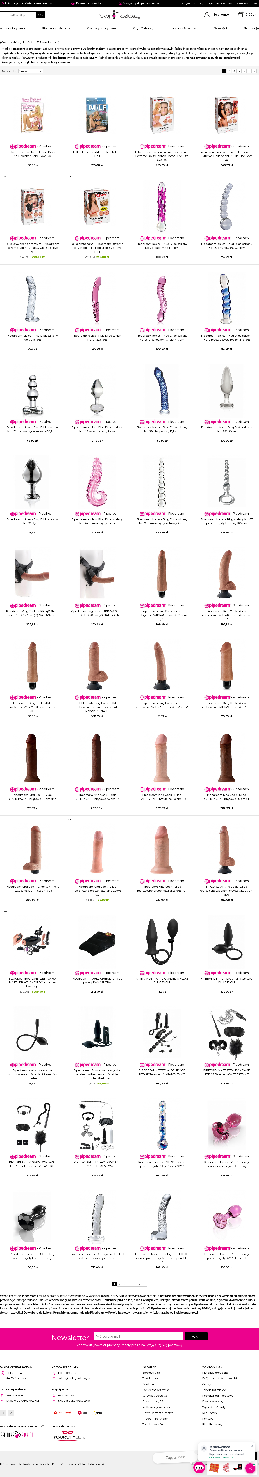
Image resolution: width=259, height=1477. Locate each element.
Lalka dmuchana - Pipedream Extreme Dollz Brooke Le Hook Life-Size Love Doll (97, 247)
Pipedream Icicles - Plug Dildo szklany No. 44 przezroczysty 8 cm (97, 429)
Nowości (220, 28)
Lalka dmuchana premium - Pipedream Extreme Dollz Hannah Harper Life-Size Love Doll (162, 156)
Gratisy (206, 1384)
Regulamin (209, 1413)
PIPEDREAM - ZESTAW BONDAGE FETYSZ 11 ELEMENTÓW (97, 1164)
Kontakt (207, 1418)
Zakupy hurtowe (247, 3)
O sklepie (148, 1384)
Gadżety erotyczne (101, 28)
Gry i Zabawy (143, 28)
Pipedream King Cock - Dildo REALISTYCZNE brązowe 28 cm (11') (226, 797)
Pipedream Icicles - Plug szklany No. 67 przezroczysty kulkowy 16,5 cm (226, 521)
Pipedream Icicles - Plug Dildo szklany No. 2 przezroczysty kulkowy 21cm (161, 521)
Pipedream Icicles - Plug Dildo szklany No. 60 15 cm (32, 337)
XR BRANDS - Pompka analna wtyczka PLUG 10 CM (227, 980)
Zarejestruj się (151, 1372)
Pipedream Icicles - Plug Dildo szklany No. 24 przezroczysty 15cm (97, 521)
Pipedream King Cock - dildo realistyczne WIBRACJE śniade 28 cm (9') (162, 615)
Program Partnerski (155, 1418)
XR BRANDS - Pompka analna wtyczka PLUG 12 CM (162, 980)
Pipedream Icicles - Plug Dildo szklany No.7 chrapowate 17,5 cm (161, 245)
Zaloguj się (149, 1367)
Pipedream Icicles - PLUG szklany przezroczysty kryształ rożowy (226, 1164)
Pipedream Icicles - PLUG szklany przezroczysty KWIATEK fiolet (226, 1256)
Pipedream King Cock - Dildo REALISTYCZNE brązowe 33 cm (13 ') (97, 797)
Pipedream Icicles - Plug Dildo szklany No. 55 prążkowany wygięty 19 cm (161, 337)
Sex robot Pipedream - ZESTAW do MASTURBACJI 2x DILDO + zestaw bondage (32, 982)
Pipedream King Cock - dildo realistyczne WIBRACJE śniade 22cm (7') (161, 705)
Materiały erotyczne (215, 1372)
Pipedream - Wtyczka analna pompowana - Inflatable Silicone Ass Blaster (32, 1074)
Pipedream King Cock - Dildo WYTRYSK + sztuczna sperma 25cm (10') (32, 888)
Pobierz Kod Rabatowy (217, 1395)
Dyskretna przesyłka (156, 1390)
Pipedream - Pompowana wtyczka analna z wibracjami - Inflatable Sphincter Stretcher (97, 1074)
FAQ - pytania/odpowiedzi (219, 1378)
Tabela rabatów (152, 1424)
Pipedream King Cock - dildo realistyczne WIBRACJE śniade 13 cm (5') (226, 707)
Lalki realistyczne (183, 28)
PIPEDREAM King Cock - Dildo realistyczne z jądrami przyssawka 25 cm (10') (226, 890)
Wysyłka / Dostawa (154, 1395)
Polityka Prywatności (156, 1407)
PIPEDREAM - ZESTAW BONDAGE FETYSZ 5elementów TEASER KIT (226, 1072)
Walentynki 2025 (213, 1367)
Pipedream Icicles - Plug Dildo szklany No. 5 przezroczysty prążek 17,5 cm (226, 337)
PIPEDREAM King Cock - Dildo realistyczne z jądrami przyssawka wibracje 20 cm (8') (97, 707)
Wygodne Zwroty (213, 1407)
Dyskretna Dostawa (220, 3)
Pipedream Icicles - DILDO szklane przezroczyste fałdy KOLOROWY (161, 1164)
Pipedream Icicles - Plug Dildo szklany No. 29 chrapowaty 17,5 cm (161, 429)
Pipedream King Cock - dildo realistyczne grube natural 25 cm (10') (162, 888)
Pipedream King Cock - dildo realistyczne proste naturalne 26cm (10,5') (97, 890)
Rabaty (198, 3)
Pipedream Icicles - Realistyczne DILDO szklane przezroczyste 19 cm (97, 1256)
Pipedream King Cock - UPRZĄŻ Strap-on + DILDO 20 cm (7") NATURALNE (97, 613)
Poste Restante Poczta (157, 1413)
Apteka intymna (12, 28)
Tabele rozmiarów (214, 1390)
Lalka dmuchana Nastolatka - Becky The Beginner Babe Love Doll (32, 154)
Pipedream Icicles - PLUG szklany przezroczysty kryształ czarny (32, 1256)
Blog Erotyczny (212, 1424)
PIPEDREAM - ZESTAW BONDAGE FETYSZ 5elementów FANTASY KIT (161, 1072)
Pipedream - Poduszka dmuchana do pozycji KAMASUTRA (97, 980)
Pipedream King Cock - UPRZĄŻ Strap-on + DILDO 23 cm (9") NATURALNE (32, 613)
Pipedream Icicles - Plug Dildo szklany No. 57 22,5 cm (97, 337)
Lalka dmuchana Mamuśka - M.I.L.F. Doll (97, 154)
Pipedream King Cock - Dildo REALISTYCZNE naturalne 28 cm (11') (162, 797)
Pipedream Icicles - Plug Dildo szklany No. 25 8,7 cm (32, 521)
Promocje (251, 28)
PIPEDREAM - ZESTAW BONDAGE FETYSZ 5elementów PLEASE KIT (32, 1164)
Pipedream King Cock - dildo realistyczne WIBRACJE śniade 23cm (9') (226, 615)
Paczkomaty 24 (152, 1401)
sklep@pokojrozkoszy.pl (74, 1378)
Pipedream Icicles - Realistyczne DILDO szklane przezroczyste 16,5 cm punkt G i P (161, 1258)
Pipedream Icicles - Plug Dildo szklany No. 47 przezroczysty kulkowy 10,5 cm (32, 429)
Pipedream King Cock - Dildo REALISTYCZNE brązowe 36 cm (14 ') (32, 797)
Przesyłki (184, 3)
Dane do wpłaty (212, 1401)
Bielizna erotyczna (56, 28)
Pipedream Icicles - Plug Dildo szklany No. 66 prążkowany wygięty (226, 245)
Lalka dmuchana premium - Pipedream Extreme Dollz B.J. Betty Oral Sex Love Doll (32, 247)
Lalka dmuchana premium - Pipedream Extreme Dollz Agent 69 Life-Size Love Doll (226, 156)
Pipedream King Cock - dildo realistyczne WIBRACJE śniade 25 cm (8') (32, 707)
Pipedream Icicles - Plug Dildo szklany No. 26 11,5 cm (226, 429)
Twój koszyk (150, 1378)
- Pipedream (32, 146)
